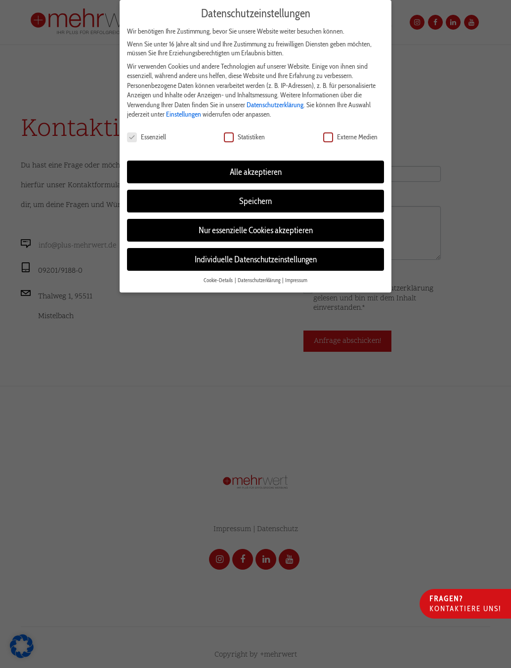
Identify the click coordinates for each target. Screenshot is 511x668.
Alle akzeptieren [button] (256, 169)
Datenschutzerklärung (275, 102)
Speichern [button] (255, 198)
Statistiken (244, 134)
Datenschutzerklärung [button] (259, 278)
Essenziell (146, 134)
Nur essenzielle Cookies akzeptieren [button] (256, 227)
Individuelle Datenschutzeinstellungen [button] (256, 256)
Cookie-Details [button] (219, 278)
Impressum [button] (296, 278)
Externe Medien (350, 134)
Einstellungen (183, 112)
